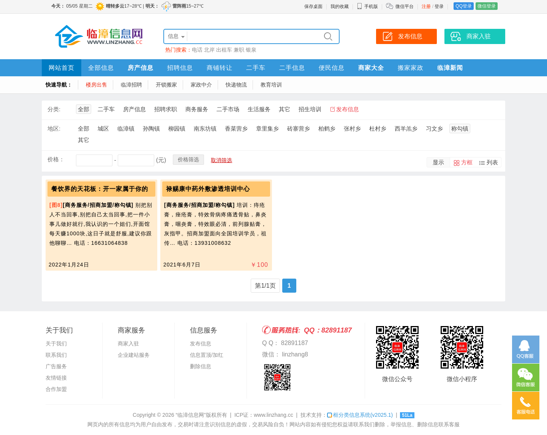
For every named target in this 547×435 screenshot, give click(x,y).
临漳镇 (125, 128)
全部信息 (101, 68)
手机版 (367, 6)
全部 (83, 109)
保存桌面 (313, 6)
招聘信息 (180, 68)
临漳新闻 (450, 68)
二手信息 (292, 68)
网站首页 (61, 68)
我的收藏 (339, 6)
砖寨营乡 (298, 128)
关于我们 (56, 343)
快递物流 (236, 85)
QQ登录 (463, 6)
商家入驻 (128, 343)
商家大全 (371, 68)
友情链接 (56, 378)
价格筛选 (188, 159)
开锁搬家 (166, 85)
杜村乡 (377, 128)
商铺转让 (219, 68)
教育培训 (271, 85)
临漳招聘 (131, 85)
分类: (53, 109)
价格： (56, 159)
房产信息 (140, 68)
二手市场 (228, 109)
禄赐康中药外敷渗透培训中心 (208, 189)
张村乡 (352, 128)
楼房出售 (96, 85)
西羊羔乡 (406, 128)
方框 (467, 162)
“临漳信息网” (190, 415)
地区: (53, 128)
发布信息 (347, 109)
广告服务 (56, 366)
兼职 (239, 50)
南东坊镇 (205, 128)
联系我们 (56, 355)
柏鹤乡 (326, 128)
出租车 (224, 50)
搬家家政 (411, 68)
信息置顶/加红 (206, 355)
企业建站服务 (134, 355)
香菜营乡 (236, 128)
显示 (438, 162)
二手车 (256, 68)
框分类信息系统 (360, 415)
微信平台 (404, 6)
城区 (103, 128)
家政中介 (201, 85)
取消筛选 (221, 160)
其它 (284, 109)
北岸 (209, 50)
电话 (197, 50)
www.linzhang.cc (273, 415)
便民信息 (332, 68)
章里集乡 (267, 128)
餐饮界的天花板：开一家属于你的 (99, 189)
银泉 (251, 50)
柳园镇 (176, 128)
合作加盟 (56, 389)
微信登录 (486, 6)
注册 (426, 6)
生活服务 (259, 109)
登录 (439, 6)
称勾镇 (459, 128)
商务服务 (196, 109)
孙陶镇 (151, 128)
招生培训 (310, 109)
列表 (492, 162)
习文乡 (434, 128)
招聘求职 (165, 109)
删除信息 (200, 366)
